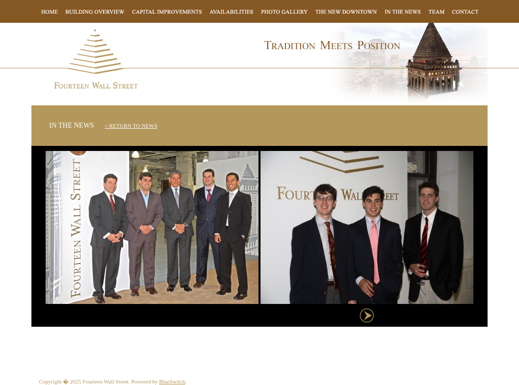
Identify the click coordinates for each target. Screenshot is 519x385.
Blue (164, 381)
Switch (178, 381)
